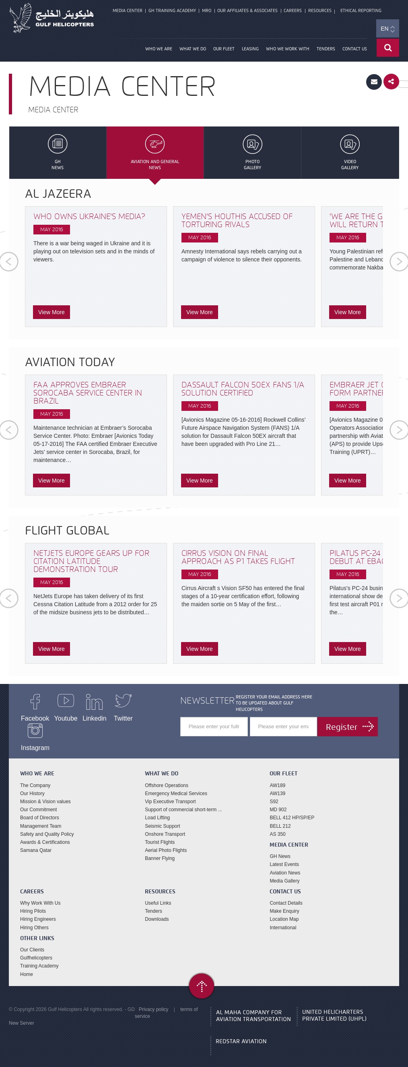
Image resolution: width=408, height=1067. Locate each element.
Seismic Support (162, 816)
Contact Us (354, 50)
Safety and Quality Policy (47, 825)
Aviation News (285, 863)
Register (341, 728)
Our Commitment (38, 800)
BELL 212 (280, 816)
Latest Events (284, 855)
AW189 (277, 776)
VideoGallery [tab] (350, 154)
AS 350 (277, 825)
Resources (317, 11)
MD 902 (278, 800)
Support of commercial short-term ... (183, 800)
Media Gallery (284, 871)
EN (387, 30)
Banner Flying (160, 849)
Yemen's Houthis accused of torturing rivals (237, 222)
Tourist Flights (160, 833)
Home (26, 965)
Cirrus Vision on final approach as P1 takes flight (238, 558)
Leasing (250, 50)
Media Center (127, 11)
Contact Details (286, 894)
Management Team (41, 816)
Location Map (284, 910)
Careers (291, 11)
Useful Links (158, 894)
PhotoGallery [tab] (252, 154)
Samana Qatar (36, 841)
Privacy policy (153, 1000)
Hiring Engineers (38, 910)
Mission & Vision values (45, 792)
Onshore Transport (165, 825)
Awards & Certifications (45, 833)
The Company (35, 776)
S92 (274, 792)
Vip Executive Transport (170, 792)
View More (51, 313)
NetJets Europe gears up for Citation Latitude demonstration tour (91, 562)
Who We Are (158, 50)
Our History (32, 784)
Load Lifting (157, 808)
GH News (280, 847)
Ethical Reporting (358, 11)
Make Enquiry (284, 902)
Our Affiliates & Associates (246, 11)
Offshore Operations (166, 776)
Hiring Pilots (33, 902)
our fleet (224, 50)
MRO (205, 11)
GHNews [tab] (57, 154)
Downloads (157, 910)
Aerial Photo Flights (166, 841)
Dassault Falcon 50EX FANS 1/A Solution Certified (242, 390)
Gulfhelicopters (36, 948)
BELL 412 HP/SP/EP (292, 808)
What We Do (192, 50)
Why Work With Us (40, 894)
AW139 (277, 784)
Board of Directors (39, 808)
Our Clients (32, 940)
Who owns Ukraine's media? (89, 218)
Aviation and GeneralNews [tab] (155, 154)
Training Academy (39, 956)
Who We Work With (287, 50)
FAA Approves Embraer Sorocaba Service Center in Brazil (87, 394)
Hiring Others (34, 918)
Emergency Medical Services (176, 784)
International (283, 918)
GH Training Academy (171, 11)
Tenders (326, 50)
